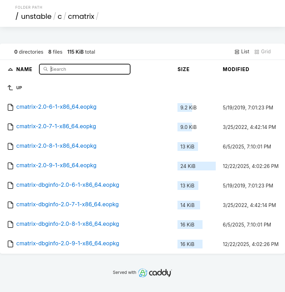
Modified (236, 69)
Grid (262, 51)
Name (25, 69)
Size (183, 69)
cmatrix (81, 16)
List (241, 51)
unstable (36, 16)
